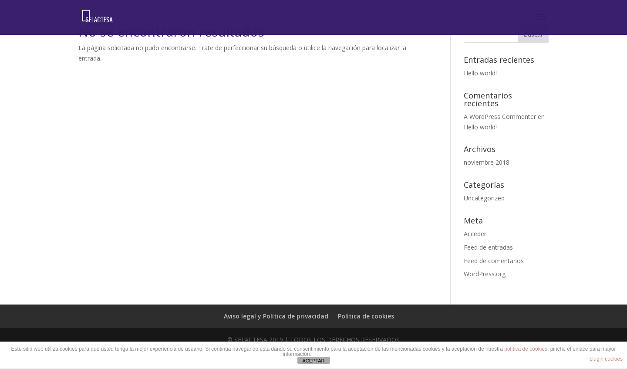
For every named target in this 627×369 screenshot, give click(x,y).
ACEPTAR (313, 360)
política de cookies (525, 349)
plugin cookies (606, 359)
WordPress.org (485, 274)
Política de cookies (366, 316)
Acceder (475, 234)
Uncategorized (484, 198)
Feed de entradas (488, 247)
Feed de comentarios (494, 261)
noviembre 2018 (486, 162)
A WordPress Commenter (500, 116)
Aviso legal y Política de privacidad (276, 316)
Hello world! (480, 73)
